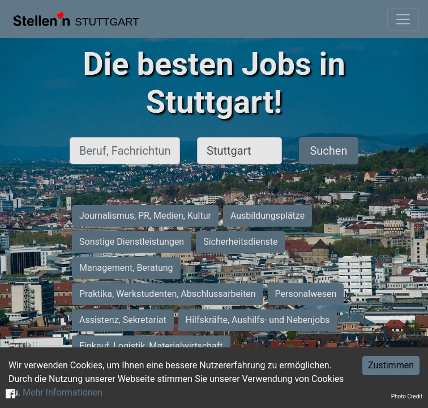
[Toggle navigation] (403, 19)
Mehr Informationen (62, 392)
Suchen (328, 151)
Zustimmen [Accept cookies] (391, 365)
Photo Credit (406, 396)
